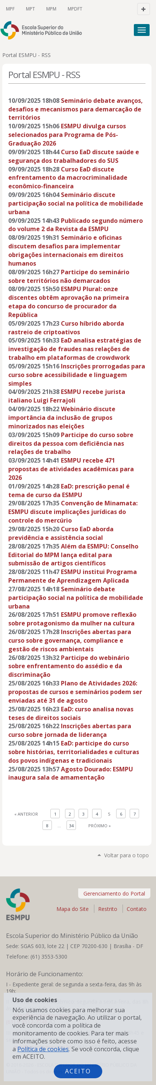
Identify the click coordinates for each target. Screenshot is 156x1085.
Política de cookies (43, 1049)
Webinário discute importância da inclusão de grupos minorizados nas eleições (61, 417)
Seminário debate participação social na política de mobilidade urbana (75, 597)
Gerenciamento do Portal (114, 893)
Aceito (78, 1071)
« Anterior (26, 814)
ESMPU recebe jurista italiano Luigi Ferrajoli (66, 396)
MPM (51, 9)
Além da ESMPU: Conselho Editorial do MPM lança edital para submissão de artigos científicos (73, 555)
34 (71, 825)
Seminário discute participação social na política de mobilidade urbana (75, 203)
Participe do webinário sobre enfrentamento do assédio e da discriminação (68, 666)
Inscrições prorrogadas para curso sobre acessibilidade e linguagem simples (76, 375)
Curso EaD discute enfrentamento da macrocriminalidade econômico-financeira (67, 178)
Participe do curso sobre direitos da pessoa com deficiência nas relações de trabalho (70, 443)
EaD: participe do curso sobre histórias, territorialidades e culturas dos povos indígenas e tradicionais (73, 752)
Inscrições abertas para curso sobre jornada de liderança (69, 730)
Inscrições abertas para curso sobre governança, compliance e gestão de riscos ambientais (69, 640)
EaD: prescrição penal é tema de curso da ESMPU (69, 490)
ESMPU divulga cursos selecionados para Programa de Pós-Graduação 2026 (67, 134)
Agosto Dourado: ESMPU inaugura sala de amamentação (70, 773)
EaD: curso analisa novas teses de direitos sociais (70, 713)
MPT (30, 9)
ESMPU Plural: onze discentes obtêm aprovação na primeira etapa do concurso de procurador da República (68, 302)
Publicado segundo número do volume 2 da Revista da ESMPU (75, 224)
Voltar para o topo (126, 855)
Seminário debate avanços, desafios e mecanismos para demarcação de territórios (75, 109)
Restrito (107, 908)
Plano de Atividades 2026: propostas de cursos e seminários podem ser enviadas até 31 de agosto (75, 692)
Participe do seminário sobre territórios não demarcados (68, 276)
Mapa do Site (72, 908)
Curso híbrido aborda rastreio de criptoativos (66, 327)
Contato (137, 908)
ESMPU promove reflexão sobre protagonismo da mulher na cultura (72, 618)
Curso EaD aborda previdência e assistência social (61, 533)
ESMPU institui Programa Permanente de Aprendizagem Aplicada (72, 576)
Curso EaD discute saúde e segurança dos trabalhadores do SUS (73, 156)
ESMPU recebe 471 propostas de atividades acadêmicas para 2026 (71, 469)
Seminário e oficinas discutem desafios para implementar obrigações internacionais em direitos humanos (65, 250)
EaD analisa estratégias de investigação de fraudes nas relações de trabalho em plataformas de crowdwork (74, 349)
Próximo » (99, 825)
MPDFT (75, 9)
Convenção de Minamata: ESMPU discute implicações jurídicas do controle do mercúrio (73, 511)
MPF (10, 9)
